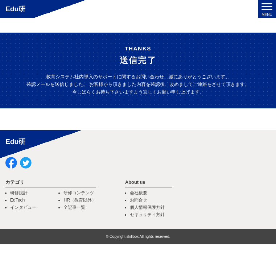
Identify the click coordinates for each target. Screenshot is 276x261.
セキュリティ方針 (147, 214)
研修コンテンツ (78, 192)
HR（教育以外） (79, 200)
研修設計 (19, 192)
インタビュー (23, 207)
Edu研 (15, 9)
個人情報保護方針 (147, 207)
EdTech (17, 200)
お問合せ (138, 200)
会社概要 (138, 192)
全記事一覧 (74, 207)
